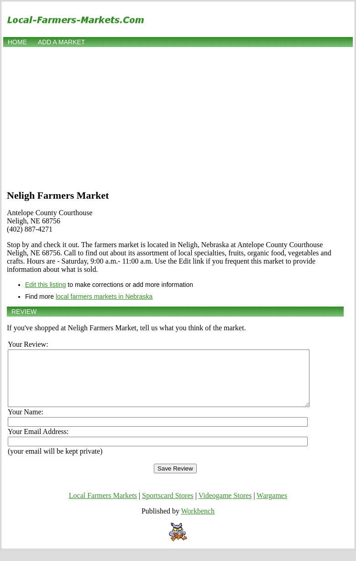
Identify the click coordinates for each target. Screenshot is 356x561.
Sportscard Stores (167, 506)
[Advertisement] (178, 117)
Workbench (198, 522)
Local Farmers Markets (103, 506)
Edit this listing (45, 284)
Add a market (61, 42)
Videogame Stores (225, 506)
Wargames (272, 506)
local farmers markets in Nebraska (104, 296)
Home (17, 42)
